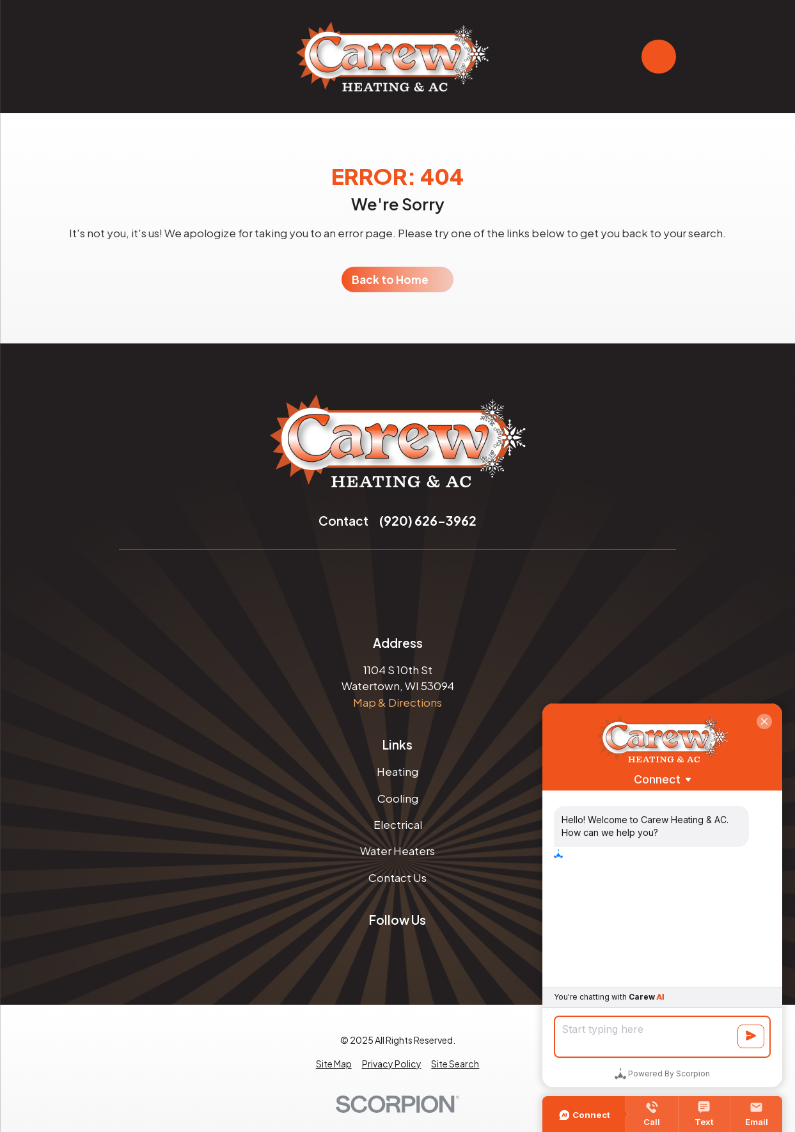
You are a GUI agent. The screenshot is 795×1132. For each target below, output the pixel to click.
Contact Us (397, 877)
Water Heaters (397, 851)
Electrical (398, 824)
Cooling (397, 798)
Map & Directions (397, 702)
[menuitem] (334, 1064)
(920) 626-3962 (427, 520)
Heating (397, 771)
